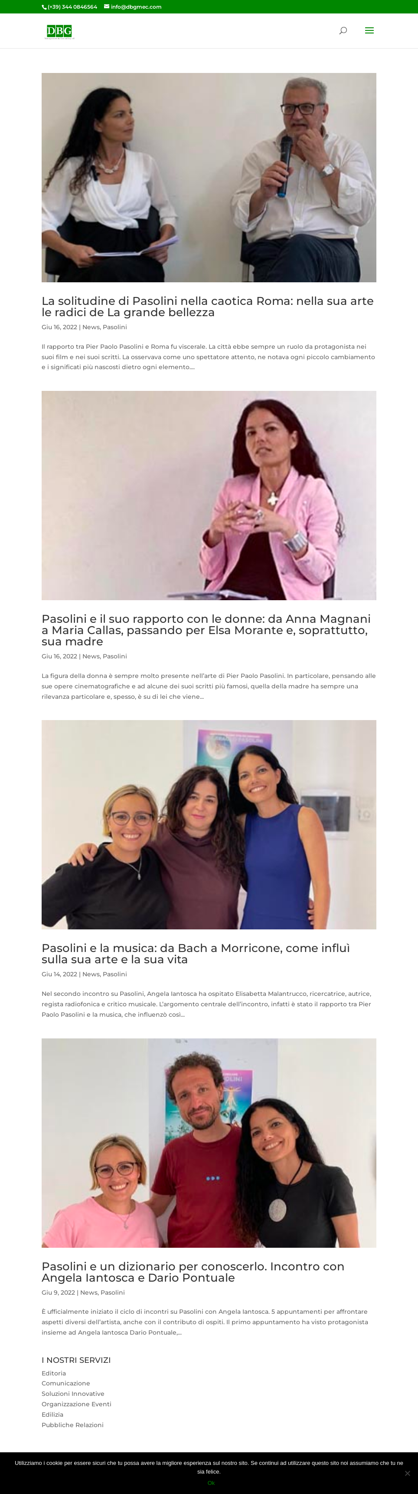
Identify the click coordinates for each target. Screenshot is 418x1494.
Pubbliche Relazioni (73, 1425)
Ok (211, 1483)
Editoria (54, 1373)
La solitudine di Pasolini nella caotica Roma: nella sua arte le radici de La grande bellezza (208, 306)
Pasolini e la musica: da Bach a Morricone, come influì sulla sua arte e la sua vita (196, 953)
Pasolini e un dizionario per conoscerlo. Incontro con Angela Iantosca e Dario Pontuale (193, 1272)
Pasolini (115, 327)
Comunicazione (66, 1383)
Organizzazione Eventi (76, 1404)
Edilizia (52, 1414)
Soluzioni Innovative (73, 1394)
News (91, 327)
